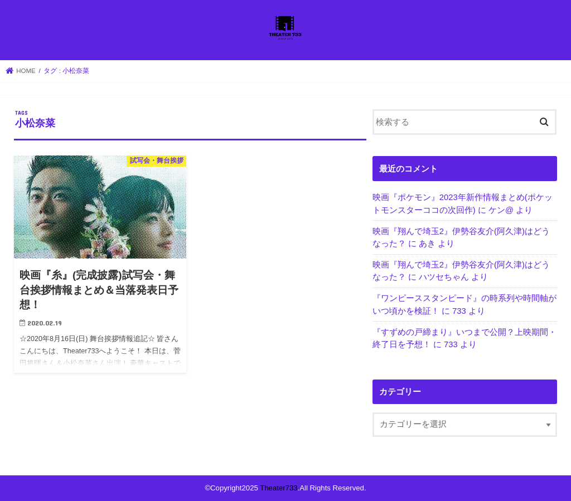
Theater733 (278, 488)
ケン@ (501, 210)
